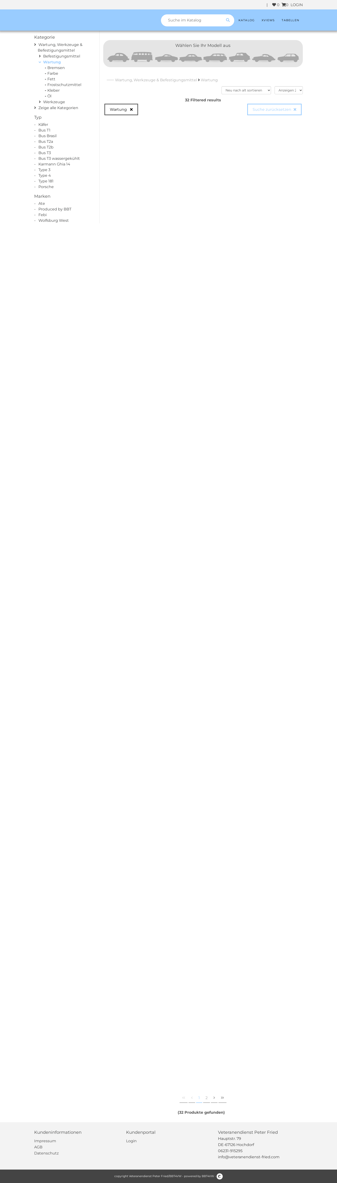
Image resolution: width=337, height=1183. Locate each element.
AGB (38, 1147)
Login (131, 1141)
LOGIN (297, 5)
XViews (268, 20)
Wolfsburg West (53, 220)
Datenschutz (46, 1153)
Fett (52, 79)
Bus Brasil (47, 136)
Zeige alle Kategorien (58, 108)
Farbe (53, 73)
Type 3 (44, 170)
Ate (41, 203)
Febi (42, 215)
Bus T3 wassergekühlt (59, 158)
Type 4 (44, 175)
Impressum (45, 1141)
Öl (50, 96)
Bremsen (57, 68)
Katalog (246, 20)
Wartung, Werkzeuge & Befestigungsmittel (156, 80)
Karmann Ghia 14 (54, 164)
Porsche (46, 187)
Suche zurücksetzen (272, 109)
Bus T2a (45, 141)
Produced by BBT (54, 209)
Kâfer (43, 124)
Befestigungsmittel (61, 56)
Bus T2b (45, 147)
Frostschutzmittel (65, 84)
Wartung (52, 62)
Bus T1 (44, 130)
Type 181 (45, 181)
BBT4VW (208, 1176)
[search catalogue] (228, 20)
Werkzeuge (54, 102)
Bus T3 (44, 153)
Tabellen (290, 20)
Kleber (54, 90)
